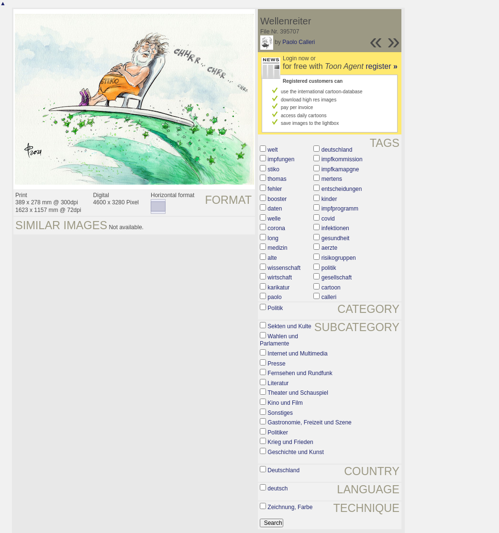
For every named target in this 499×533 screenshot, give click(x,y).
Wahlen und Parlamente (279, 340)
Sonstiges (280, 413)
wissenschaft (283, 268)
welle (273, 218)
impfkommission (342, 159)
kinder (329, 199)
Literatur (277, 383)
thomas (276, 179)
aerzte (329, 247)
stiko (273, 169)
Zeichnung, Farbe (289, 507)
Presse (276, 363)
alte (272, 258)
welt (272, 149)
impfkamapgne (340, 169)
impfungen (280, 159)
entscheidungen (342, 189)
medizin (277, 247)
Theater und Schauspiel (297, 392)
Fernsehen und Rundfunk (299, 373)
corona (276, 228)
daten (274, 208)
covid (328, 218)
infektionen (335, 228)
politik (329, 268)
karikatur (278, 287)
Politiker (277, 432)
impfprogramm (340, 208)
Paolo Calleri (298, 42)
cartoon (331, 287)
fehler (274, 189)
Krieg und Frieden (290, 442)
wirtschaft (279, 277)
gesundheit (336, 238)
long (272, 238)
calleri (329, 297)
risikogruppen (339, 258)
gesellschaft (337, 277)
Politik (275, 308)
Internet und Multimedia (297, 353)
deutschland (337, 149)
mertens (332, 179)
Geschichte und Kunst (295, 452)
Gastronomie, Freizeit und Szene (309, 422)
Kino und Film (284, 403)
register (382, 66)
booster (277, 199)
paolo (274, 297)
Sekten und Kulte (289, 326)
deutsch (277, 488)
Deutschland (283, 470)
